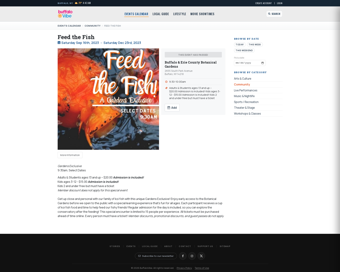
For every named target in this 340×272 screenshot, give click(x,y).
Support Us (205, 246)
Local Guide (161, 14)
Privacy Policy (184, 268)
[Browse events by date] (250, 63)
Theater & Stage (244, 108)
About (168, 246)
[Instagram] (192, 256)
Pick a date (239, 57)
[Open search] (274, 14)
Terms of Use (202, 268)
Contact (185, 246)
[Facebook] (183, 256)
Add (172, 108)
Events (131, 246)
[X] (201, 256)
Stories (115, 246)
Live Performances (245, 91)
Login (280, 3)
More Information (70, 155)
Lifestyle (179, 14)
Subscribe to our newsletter (156, 256)
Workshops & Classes (247, 114)
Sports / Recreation (246, 102)
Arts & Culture (242, 79)
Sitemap (225, 246)
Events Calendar (136, 14)
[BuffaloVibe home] (65, 14)
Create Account (263, 3)
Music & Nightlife (244, 97)
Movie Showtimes (202, 14)
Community (92, 25)
